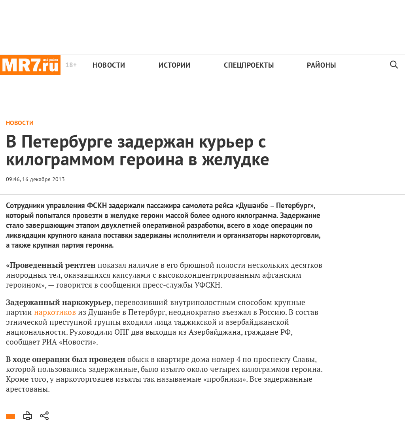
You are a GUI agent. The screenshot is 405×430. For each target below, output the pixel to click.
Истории (175, 65)
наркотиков (55, 312)
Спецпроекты (249, 65)
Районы (321, 65)
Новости (109, 65)
